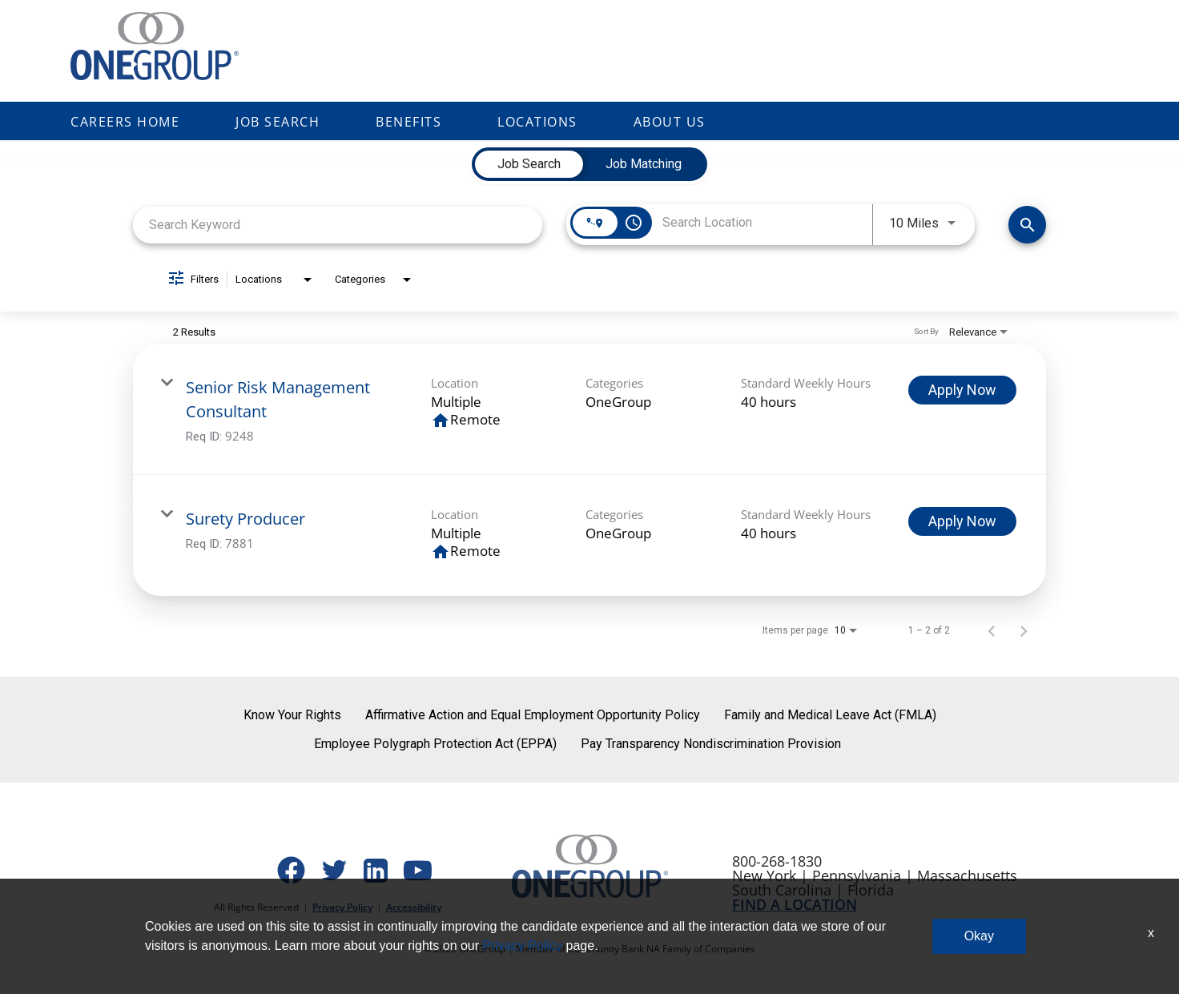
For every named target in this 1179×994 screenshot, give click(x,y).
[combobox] (337, 224)
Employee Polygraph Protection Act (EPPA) (435, 743)
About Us (670, 122)
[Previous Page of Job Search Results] (992, 630)
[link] (589, 409)
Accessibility (413, 907)
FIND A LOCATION (794, 904)
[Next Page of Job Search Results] (1024, 630)
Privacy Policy (342, 907)
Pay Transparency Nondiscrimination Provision (711, 743)
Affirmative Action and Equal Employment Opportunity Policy (532, 714)
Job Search (277, 122)
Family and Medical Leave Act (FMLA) (830, 714)
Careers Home (124, 122)
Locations (537, 122)
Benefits (408, 122)
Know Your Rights (292, 714)
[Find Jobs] (1027, 224)
